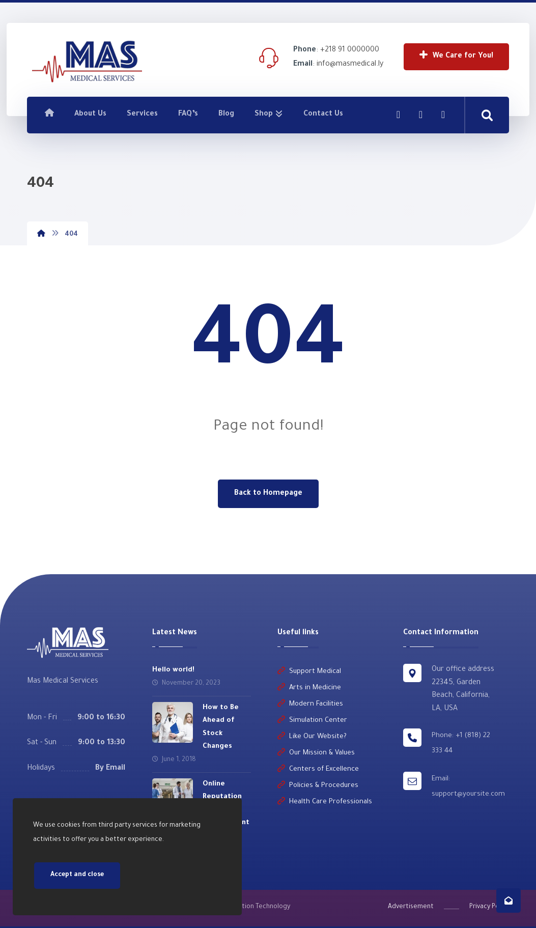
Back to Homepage (268, 493)
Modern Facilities (310, 704)
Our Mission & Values (316, 753)
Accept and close (77, 875)
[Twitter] (443, 114)
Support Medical (309, 672)
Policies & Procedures (317, 786)
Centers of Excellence (318, 769)
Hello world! (173, 670)
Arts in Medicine (309, 688)
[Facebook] (398, 114)
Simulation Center (312, 720)
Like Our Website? (312, 737)
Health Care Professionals (324, 802)
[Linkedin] (420, 114)
